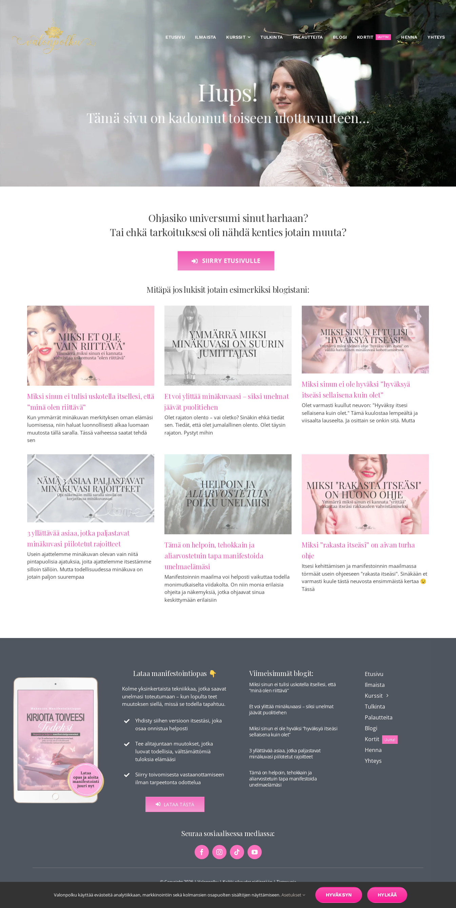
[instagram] (219, 856)
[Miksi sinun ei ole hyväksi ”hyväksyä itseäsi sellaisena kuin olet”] (365, 343)
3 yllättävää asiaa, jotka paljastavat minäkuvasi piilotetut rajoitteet (284, 758)
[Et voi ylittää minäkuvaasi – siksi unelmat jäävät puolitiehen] (228, 349)
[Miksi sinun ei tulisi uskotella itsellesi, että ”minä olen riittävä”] (90, 349)
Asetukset (293, 895)
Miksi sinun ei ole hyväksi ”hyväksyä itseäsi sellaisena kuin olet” (293, 736)
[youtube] (254, 856)
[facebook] (202, 856)
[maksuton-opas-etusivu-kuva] (58, 681)
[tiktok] (237, 856)
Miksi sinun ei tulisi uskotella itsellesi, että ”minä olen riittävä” (292, 691)
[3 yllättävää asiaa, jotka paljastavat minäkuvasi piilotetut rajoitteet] (90, 492)
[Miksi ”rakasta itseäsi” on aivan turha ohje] (365, 498)
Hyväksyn (339, 894)
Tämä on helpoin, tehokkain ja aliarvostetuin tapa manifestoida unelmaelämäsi (213, 558)
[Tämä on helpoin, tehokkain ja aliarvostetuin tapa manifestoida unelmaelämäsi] (228, 498)
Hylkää (387, 894)
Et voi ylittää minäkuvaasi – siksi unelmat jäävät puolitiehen (291, 714)
